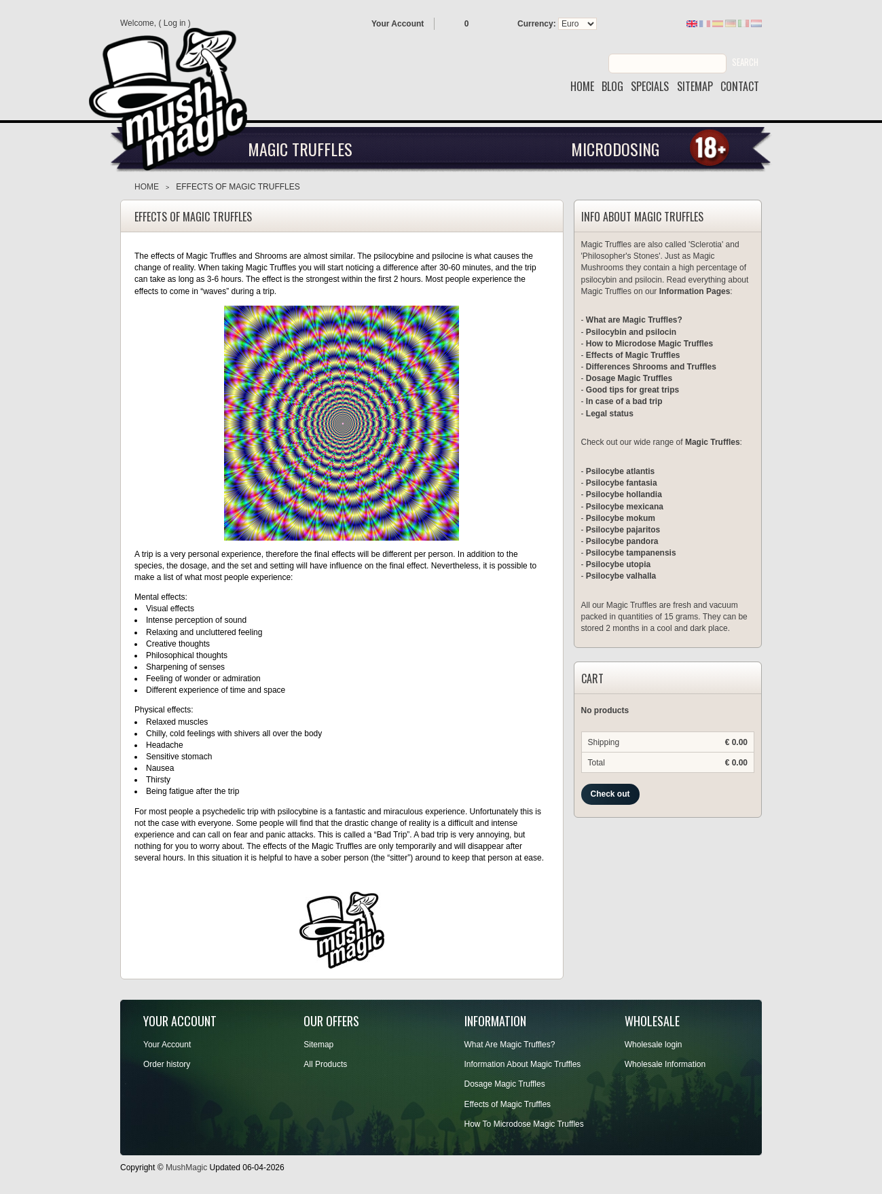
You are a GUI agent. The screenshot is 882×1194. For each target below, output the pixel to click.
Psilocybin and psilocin (631, 332)
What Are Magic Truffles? (509, 1044)
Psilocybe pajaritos (623, 530)
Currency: (536, 24)
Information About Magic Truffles (522, 1064)
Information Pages (695, 291)
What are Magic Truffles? (634, 320)
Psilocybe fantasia (621, 483)
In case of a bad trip (624, 401)
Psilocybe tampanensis (631, 553)
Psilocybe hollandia (624, 494)
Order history (166, 1064)
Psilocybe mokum (620, 518)
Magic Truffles (300, 149)
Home (146, 187)
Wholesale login (653, 1044)
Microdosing (615, 149)
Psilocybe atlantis (620, 471)
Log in (175, 23)
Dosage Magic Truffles (629, 378)
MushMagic (186, 1167)
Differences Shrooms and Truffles (651, 367)
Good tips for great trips (632, 390)
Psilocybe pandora (622, 541)
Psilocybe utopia (618, 564)
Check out (610, 794)
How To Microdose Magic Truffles (524, 1124)
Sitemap (318, 1044)
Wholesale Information (665, 1064)
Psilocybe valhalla (621, 576)
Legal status (609, 413)
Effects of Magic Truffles (633, 355)
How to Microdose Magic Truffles (649, 343)
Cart (592, 679)
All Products (325, 1064)
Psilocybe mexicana (624, 506)
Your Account (397, 24)
